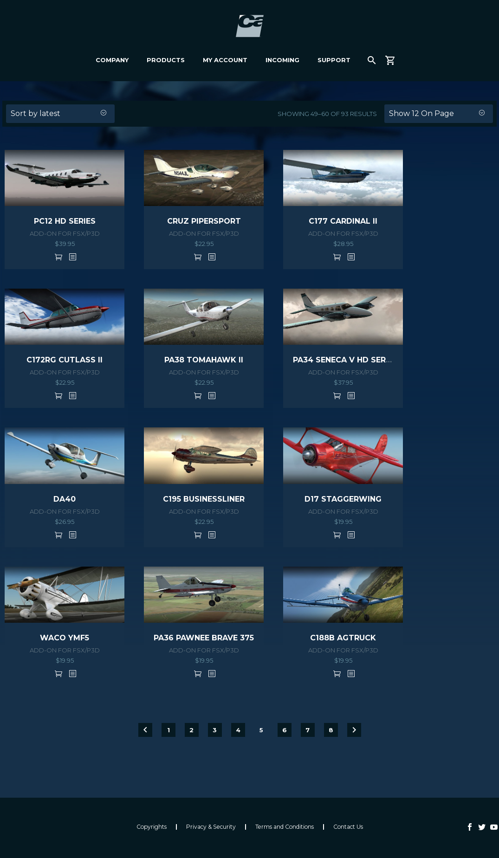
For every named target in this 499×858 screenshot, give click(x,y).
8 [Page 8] (331, 730)
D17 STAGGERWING (343, 499)
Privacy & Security (211, 827)
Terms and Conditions (284, 827)
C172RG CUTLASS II (64, 359)
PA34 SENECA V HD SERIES (345, 359)
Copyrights (151, 827)
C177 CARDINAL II (343, 221)
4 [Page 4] (238, 730)
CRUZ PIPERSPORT (204, 221)
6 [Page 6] (284, 730)
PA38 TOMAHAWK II (203, 359)
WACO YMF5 (64, 637)
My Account (225, 60)
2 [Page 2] (191, 730)
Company (112, 60)
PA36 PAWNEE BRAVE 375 (204, 637)
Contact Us (348, 827)
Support (334, 60)
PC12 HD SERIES (65, 221)
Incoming (282, 60)
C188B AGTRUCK (343, 637)
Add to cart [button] (58, 257)
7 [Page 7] (307, 730)
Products (166, 60)
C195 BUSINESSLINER (204, 499)
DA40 (64, 499)
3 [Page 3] (215, 730)
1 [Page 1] (168, 730)
